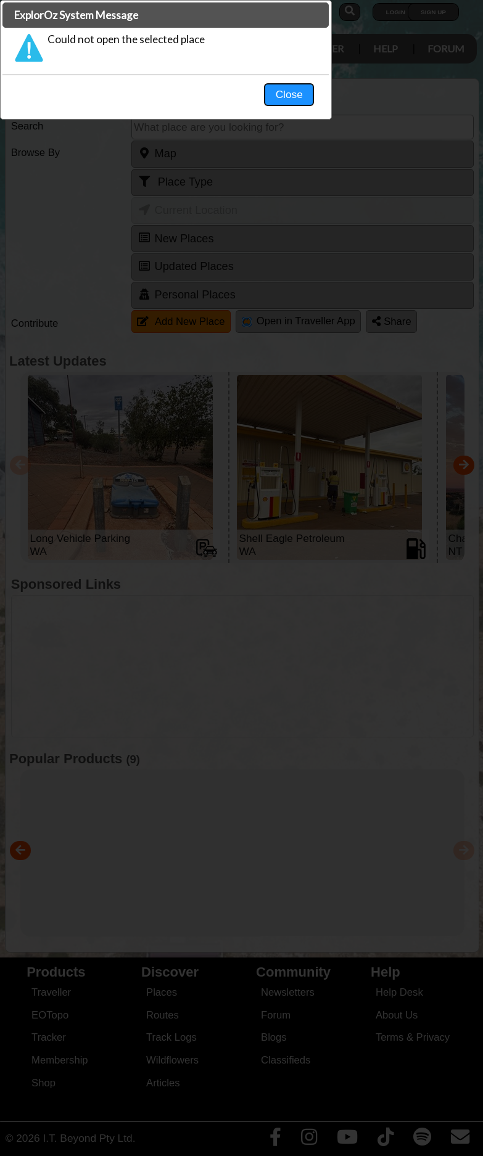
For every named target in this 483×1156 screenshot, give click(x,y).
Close (357, 256)
